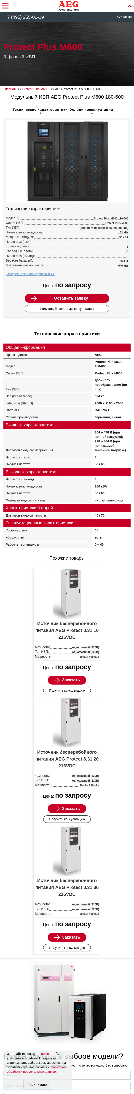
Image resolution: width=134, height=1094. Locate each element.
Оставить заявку (71, 298)
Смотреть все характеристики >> (30, 274)
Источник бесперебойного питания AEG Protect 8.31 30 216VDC (67, 887)
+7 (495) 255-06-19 (24, 17)
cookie (44, 1054)
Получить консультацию (67, 690)
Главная (9, 89)
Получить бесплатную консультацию (67, 309)
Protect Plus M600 (35, 89)
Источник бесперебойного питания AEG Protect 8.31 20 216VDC (67, 759)
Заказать (71, 680)
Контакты (124, 16)
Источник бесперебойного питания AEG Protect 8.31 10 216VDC (67, 630)
